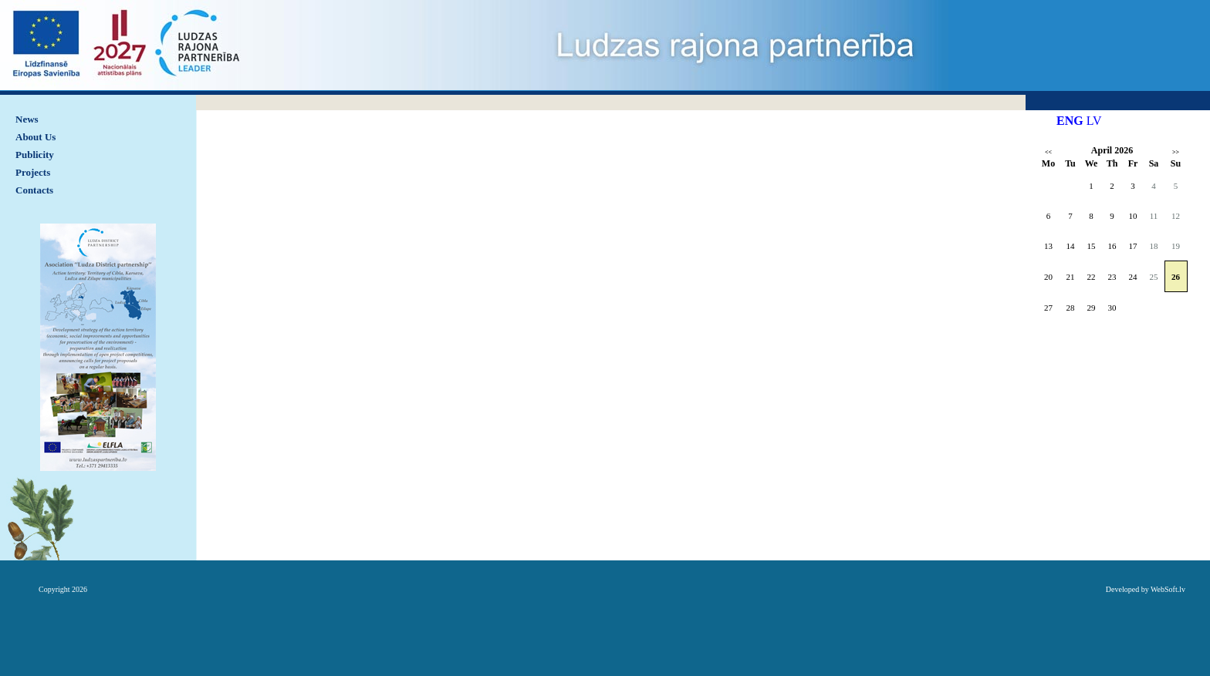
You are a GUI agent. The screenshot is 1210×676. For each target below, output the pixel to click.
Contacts (34, 190)
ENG (1069, 120)
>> (1175, 152)
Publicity (34, 154)
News (27, 119)
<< (1048, 152)
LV (1094, 120)
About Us (35, 137)
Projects (32, 172)
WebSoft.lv (1168, 589)
